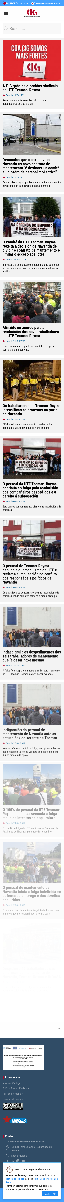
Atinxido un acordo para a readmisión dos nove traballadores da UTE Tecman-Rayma (31, 331)
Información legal (12, 1083)
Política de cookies (13, 1093)
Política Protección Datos (16, 1088)
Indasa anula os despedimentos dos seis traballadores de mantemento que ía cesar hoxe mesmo (32, 654)
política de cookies (15, 1179)
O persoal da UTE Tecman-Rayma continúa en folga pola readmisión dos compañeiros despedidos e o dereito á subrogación (30, 489)
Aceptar (50, 1193)
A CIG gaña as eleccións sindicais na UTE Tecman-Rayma (30, 87)
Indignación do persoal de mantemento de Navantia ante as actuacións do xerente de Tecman (30, 731)
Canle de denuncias (13, 1099)
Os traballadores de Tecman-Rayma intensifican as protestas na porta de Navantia (32, 409)
